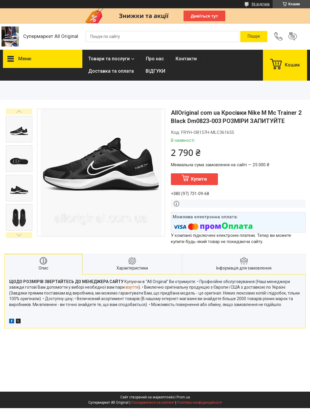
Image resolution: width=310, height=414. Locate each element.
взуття (132, 287)
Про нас (155, 58)
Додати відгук (293, 36)
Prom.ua (183, 397)
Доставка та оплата (111, 71)
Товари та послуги (109, 58)
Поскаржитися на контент (152, 402)
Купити (199, 179)
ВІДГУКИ (155, 71)
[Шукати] (253, 36)
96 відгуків (260, 4)
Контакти (186, 58)
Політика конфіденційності (199, 402)
